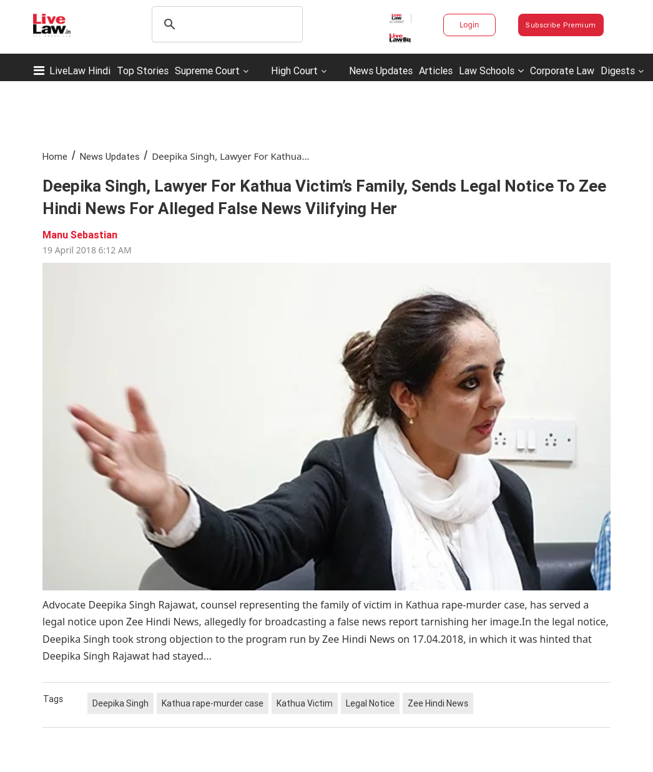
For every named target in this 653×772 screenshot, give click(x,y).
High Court (294, 70)
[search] (225, 24)
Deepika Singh (120, 703)
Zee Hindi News (438, 703)
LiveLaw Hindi (79, 70)
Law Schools (491, 70)
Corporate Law (562, 70)
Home (54, 156)
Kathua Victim (305, 703)
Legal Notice (370, 703)
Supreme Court (207, 70)
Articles (436, 70)
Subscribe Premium (561, 25)
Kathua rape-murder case (212, 703)
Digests (618, 70)
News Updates (381, 70)
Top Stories (143, 70)
